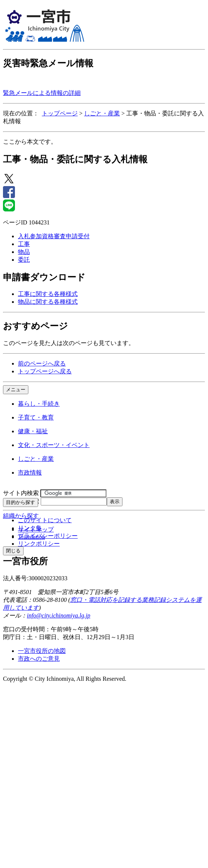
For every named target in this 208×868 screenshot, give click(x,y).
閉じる (13, 550)
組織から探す (21, 516)
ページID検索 (21, 501)
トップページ (60, 113)
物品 (24, 252)
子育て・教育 (36, 417)
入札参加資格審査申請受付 (54, 236)
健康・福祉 (33, 431)
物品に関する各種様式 (48, 302)
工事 (24, 244)
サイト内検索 (21, 493)
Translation (31, 537)
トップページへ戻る (45, 371)
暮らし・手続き (39, 404)
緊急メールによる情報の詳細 (42, 93)
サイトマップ (36, 529)
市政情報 (30, 472)
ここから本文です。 (30, 141)
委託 (24, 259)
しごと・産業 (102, 113)
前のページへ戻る (42, 363)
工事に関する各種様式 (48, 294)
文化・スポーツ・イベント (54, 445)
